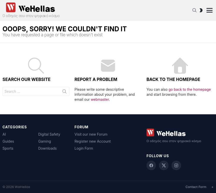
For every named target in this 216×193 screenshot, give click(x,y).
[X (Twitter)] (163, 165)
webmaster (100, 99)
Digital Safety (49, 134)
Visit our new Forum (91, 134)
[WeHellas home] (180, 132)
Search (65, 92)
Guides (8, 141)
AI (4, 134)
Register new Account (92, 141)
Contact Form (196, 187)
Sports (7, 148)
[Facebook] (151, 165)
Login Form (83, 148)
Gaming (44, 141)
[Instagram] (176, 165)
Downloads (47, 148)
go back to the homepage (189, 89)
